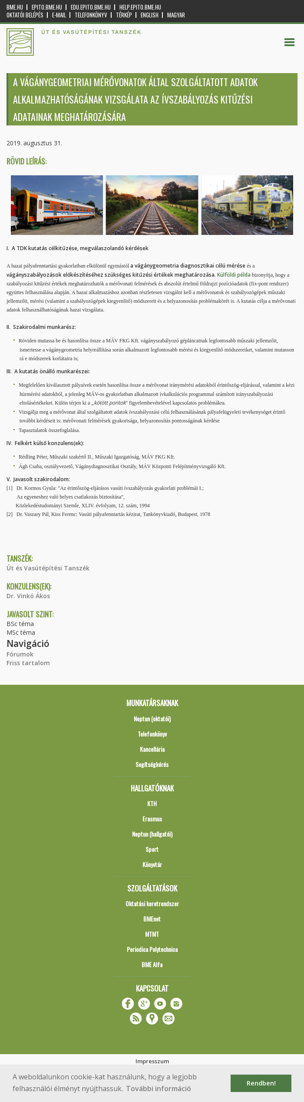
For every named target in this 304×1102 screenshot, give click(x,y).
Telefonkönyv (91, 15)
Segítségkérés (152, 764)
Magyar (176, 15)
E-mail (59, 15)
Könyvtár (152, 864)
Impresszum (152, 1061)
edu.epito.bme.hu (91, 7)
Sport (152, 849)
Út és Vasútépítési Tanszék (48, 568)
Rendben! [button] (261, 1083)
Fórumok (20, 654)
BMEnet (152, 918)
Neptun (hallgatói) (152, 833)
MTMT (152, 933)
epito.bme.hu (47, 7)
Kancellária (152, 749)
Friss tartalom (28, 663)
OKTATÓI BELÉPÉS (25, 15)
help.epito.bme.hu (140, 7)
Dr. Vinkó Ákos (28, 596)
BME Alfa (152, 964)
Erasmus (152, 818)
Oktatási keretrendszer (152, 903)
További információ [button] (158, 1088)
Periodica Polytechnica (152, 949)
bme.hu (15, 7)
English (150, 15)
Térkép (124, 15)
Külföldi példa (234, 274)
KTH (152, 803)
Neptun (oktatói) (152, 718)
